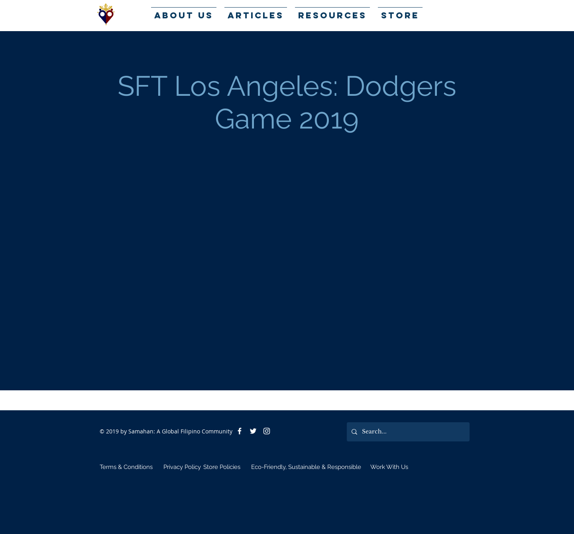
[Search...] (407, 431)
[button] (332, 12)
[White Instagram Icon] (266, 431)
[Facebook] (239, 431)
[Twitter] (253, 431)
